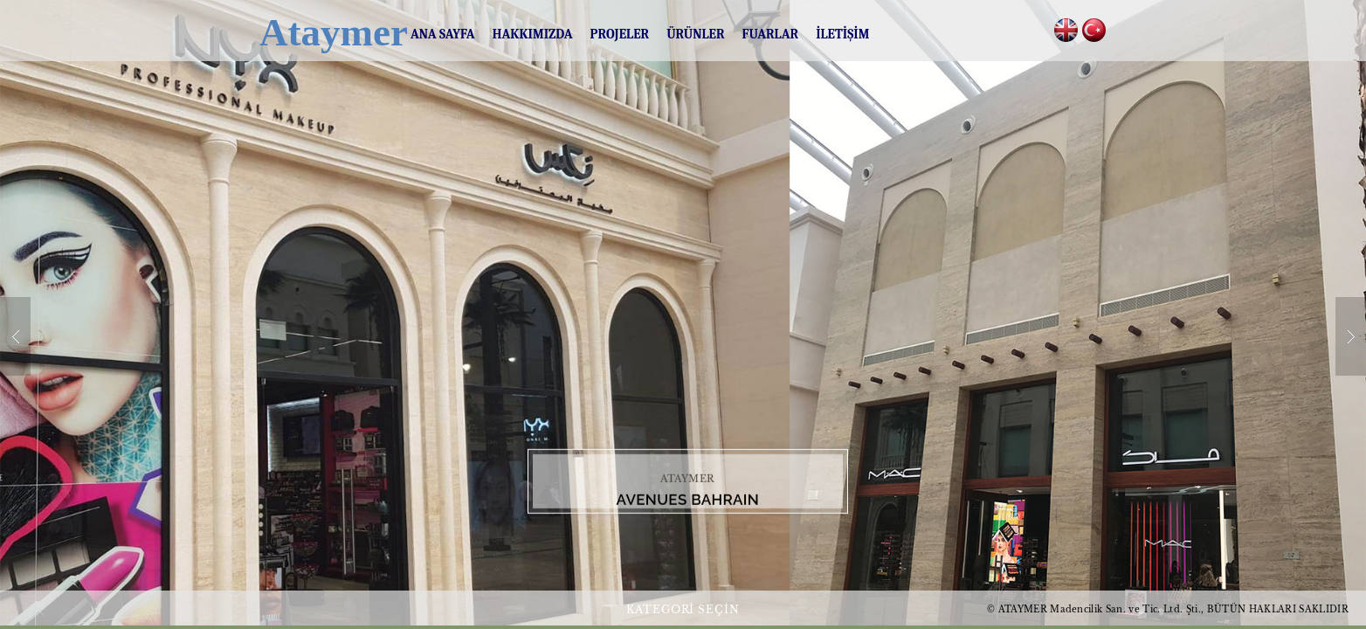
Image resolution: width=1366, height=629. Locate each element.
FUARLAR (770, 34)
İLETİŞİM (842, 34)
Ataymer (317, 32)
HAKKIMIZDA (533, 34)
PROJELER (620, 34)
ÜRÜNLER (695, 34)
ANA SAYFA (442, 34)
